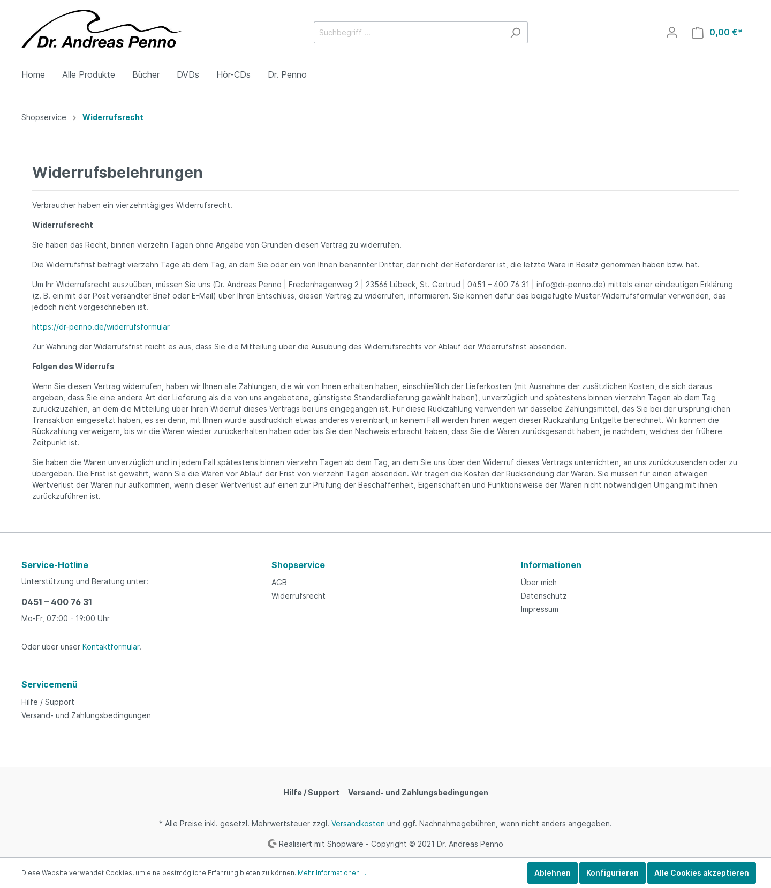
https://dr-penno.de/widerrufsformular (101, 326)
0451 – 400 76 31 (56, 601)
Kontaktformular (110, 646)
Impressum (539, 609)
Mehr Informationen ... (332, 873)
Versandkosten (358, 823)
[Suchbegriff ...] (408, 32)
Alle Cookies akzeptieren (701, 872)
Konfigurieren (612, 872)
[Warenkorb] (717, 32)
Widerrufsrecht (298, 595)
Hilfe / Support (47, 701)
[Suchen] (515, 32)
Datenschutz (544, 595)
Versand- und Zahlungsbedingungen (86, 715)
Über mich (539, 582)
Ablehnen (552, 872)
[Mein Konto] (672, 32)
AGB (279, 582)
